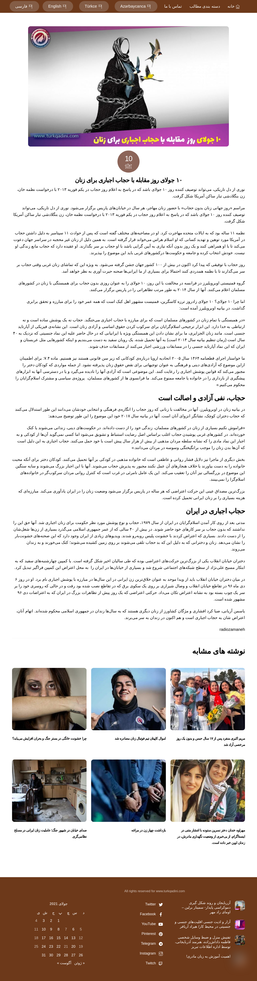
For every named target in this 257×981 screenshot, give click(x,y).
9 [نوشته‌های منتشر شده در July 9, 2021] (51, 929)
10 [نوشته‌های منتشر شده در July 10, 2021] (44, 929)
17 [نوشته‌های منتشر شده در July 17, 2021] (44, 938)
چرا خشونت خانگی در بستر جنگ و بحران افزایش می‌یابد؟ (49, 738)
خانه (234, 6)
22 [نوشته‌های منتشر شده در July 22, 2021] (58, 947)
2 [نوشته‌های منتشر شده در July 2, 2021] (51, 921)
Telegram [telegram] (153, 944)
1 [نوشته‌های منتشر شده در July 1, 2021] (58, 921)
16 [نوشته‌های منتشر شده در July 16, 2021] (51, 938)
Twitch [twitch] (155, 963)
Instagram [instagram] (152, 953)
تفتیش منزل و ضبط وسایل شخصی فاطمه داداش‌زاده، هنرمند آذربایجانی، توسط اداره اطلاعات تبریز (202, 942)
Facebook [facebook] (152, 914)
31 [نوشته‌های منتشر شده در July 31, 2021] (44, 955)
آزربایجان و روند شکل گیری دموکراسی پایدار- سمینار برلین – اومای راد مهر (206, 907)
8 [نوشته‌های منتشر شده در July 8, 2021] (58, 929)
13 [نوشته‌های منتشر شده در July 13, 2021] (73, 938)
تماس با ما (173, 6)
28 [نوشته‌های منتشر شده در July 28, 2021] (66, 955)
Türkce (94, 6)
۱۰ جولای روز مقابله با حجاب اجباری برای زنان (128, 180)
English (57, 6)
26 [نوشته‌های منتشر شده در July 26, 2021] (81, 955)
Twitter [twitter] (155, 904)
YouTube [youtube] (153, 924)
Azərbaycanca (136, 6)
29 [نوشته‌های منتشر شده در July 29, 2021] (58, 955)
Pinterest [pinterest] (153, 934)
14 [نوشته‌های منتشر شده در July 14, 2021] (66, 938)
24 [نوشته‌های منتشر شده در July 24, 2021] (44, 947)
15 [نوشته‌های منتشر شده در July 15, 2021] (58, 938)
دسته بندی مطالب (205, 6)
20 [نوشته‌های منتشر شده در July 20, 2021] (73, 947)
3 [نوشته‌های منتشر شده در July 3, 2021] (44, 921)
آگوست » (64, 963)
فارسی (24, 6)
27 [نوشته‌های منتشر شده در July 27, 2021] (73, 955)
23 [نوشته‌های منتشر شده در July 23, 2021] (51, 947)
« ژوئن (79, 963)
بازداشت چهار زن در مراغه (148, 830)
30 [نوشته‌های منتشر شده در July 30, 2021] (51, 955)
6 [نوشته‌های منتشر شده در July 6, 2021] (73, 929)
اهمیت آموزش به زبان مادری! (208, 956)
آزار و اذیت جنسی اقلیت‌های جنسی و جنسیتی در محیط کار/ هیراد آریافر (202, 924)
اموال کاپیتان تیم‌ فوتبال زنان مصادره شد (140, 738)
